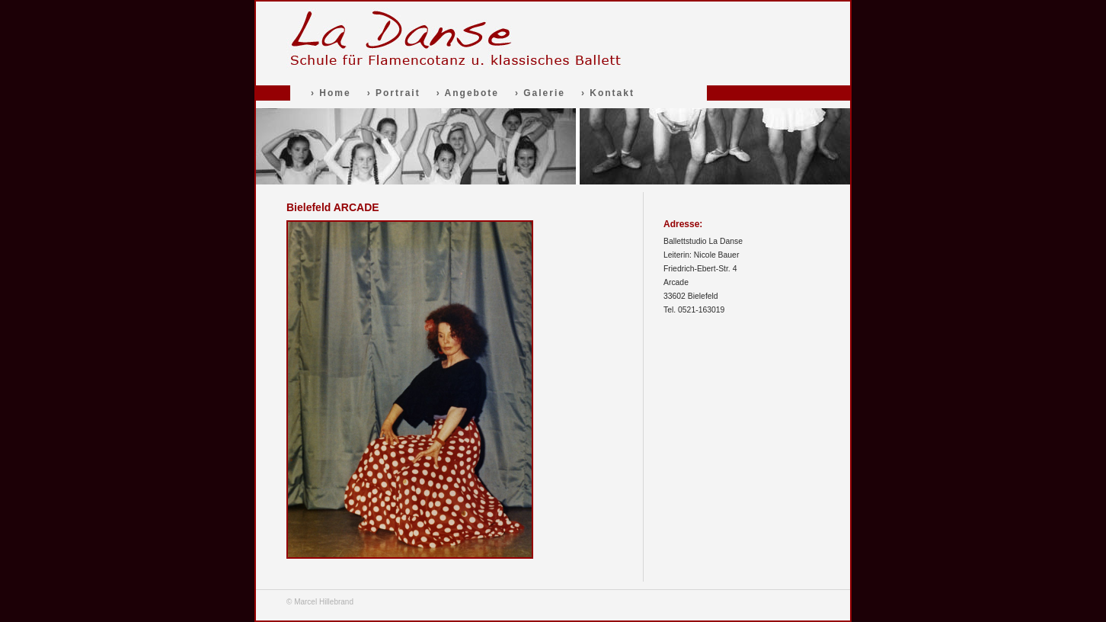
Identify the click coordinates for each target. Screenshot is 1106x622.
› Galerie (540, 93)
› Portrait (393, 93)
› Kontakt (608, 93)
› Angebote (467, 93)
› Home (331, 93)
